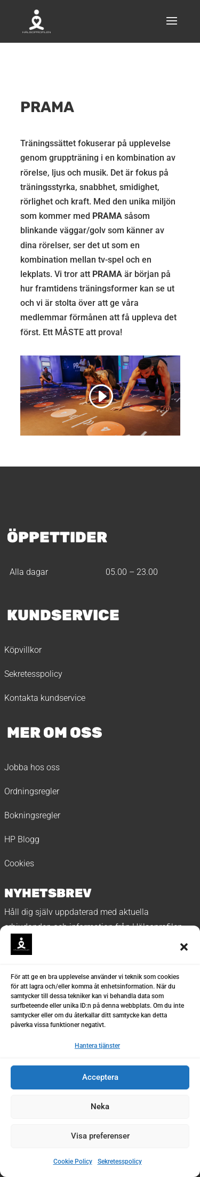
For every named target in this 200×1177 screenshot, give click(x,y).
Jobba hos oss (32, 767)
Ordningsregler (31, 791)
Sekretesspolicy (120, 1161)
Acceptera (100, 1077)
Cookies (19, 863)
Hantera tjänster (97, 1045)
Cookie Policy (72, 1161)
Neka (100, 1106)
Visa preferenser (100, 1136)
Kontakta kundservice (44, 698)
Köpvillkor (23, 650)
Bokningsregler (32, 815)
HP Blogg (21, 839)
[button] (184, 947)
